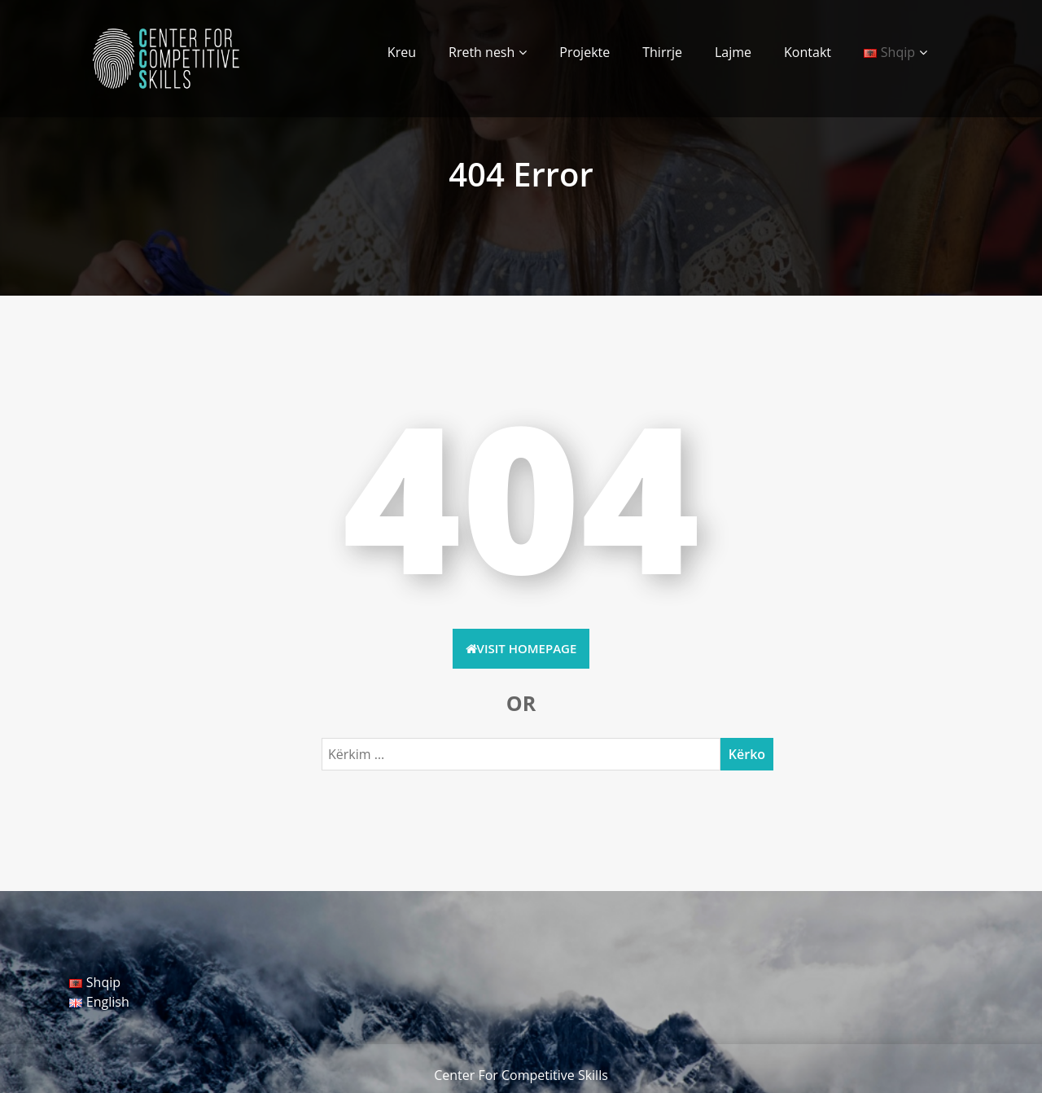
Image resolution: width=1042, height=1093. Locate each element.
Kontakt (807, 52)
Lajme (733, 52)
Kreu (401, 52)
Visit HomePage (521, 648)
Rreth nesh (481, 52)
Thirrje (662, 52)
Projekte (584, 52)
